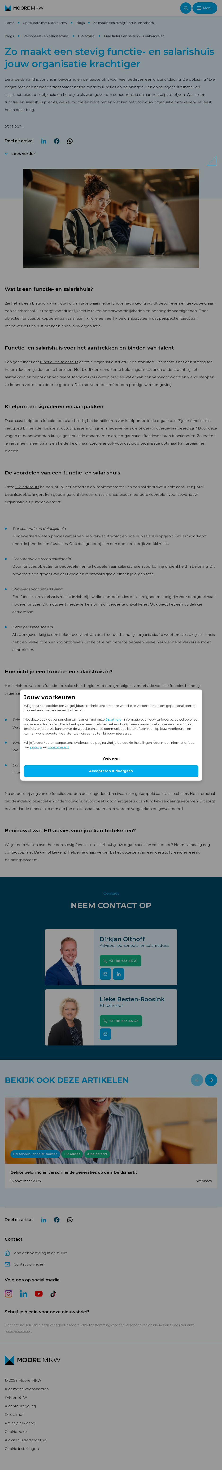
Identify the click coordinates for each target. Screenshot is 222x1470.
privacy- (36, 747)
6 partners (113, 719)
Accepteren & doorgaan (111, 771)
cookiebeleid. (58, 747)
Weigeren (111, 758)
